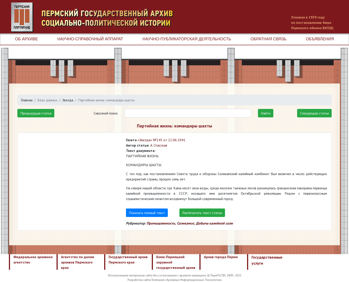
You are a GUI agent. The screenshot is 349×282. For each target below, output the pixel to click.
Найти (265, 113)
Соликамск (185, 223)
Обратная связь (268, 39)
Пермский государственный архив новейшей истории (94, 17)
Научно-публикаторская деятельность (186, 39)
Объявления (320, 39)
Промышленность (161, 223)
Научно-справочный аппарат (90, 39)
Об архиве (26, 39)
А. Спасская (158, 145)
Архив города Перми (221, 257)
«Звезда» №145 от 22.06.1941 (161, 140)
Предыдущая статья (35, 113)
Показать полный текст (147, 212)
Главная (26, 100)
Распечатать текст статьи (202, 212)
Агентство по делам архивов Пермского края (77, 262)
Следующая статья (314, 113)
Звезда (67, 100)
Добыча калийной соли (214, 223)
